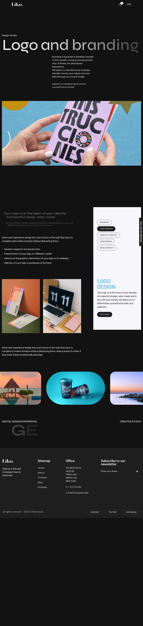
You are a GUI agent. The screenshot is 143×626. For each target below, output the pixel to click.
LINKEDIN (95, 512)
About (41, 472)
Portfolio (42, 487)
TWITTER (113, 512)
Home (41, 467)
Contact (42, 477)
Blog (40, 482)
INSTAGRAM (131, 512)
